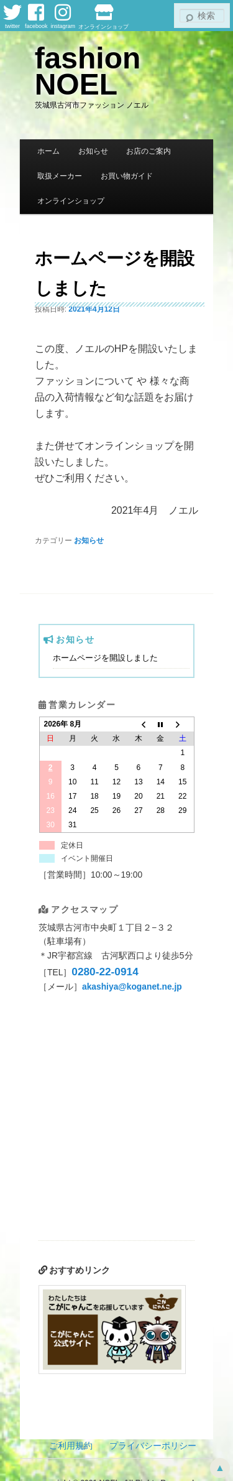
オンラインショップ (103, 16)
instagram (63, 16)
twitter (12, 16)
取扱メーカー (59, 176)
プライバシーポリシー (152, 1446)
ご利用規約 (71, 1446)
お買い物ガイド (127, 176)
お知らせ (93, 151)
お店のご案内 (148, 151)
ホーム (48, 151)
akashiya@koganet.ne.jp (132, 986)
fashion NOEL (88, 71)
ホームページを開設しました (105, 657)
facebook (36, 16)
